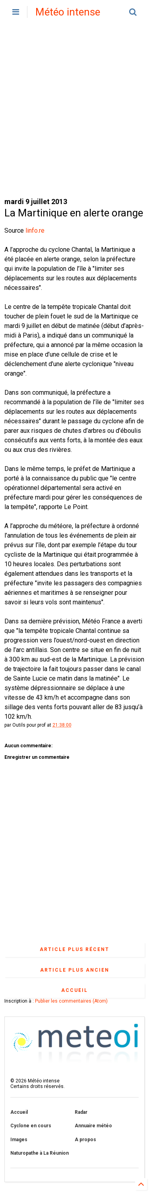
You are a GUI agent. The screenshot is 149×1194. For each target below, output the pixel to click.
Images (18, 1139)
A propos (85, 1139)
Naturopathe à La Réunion (39, 1153)
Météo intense (67, 12)
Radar (81, 1112)
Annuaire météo (93, 1125)
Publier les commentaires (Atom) (71, 1001)
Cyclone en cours (30, 1125)
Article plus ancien (74, 970)
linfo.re (35, 230)
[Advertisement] (74, 110)
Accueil (74, 990)
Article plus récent (74, 949)
